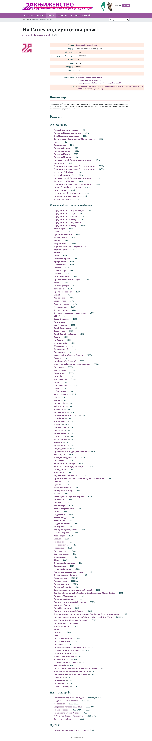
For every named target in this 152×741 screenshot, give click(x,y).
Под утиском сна (62, 523)
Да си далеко (60, 469)
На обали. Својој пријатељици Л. (70, 466)
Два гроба (58, 430)
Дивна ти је (59, 403)
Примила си (60, 322)
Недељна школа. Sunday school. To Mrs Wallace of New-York (83, 617)
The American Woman (64, 181)
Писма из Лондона (63, 638)
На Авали (58, 340)
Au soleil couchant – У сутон (67, 187)
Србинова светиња (63, 234)
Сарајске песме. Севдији (65, 219)
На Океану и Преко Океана (66, 712)
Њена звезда (60, 270)
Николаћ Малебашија (64, 463)
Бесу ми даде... (61, 243)
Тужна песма (60, 445)
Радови (51, 15)
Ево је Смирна (60, 439)
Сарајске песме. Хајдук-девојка (69, 210)
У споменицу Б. (61, 349)
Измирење (59, 547)
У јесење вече (60, 346)
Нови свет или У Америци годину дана (72, 160)
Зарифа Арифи (61, 249)
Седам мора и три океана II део (69, 697)
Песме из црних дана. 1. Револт (69, 611)
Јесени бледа (60, 517)
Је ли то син (59, 297)
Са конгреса (59, 683)
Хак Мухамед (60, 325)
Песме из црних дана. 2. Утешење (70, 602)
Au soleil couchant (63, 718)
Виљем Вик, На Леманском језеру (70, 730)
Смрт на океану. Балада (65, 575)
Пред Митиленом (62, 608)
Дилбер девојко (61, 285)
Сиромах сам (60, 427)
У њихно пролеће (62, 487)
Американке (60, 566)
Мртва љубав (60, 421)
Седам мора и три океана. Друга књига (72, 184)
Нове (56, 142)
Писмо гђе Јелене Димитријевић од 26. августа (77, 668)
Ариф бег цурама (62, 328)
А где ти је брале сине (64, 563)
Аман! (56, 382)
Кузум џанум (60, 370)
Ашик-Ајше (59, 373)
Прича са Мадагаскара (65, 596)
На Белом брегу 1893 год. (66, 415)
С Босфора (59, 418)
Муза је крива (60, 306)
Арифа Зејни (60, 261)
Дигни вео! (59, 367)
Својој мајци (60, 300)
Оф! (55, 397)
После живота (61, 544)
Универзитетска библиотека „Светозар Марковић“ (99, 83)
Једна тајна (59, 535)
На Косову (59, 499)
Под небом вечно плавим (66, 700)
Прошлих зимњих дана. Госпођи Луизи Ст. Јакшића (79, 478)
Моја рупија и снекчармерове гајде (71, 671)
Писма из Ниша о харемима (67, 133)
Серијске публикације (81, 15)
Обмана (57, 538)
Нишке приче (60, 190)
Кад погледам (60, 379)
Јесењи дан (59, 454)
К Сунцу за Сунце (62, 199)
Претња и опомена (63, 291)
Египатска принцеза (64, 656)
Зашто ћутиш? (61, 394)
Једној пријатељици (64, 508)
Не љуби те (59, 376)
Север (56, 388)
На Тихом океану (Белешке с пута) (70, 647)
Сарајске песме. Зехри (64, 213)
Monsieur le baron (62, 569)
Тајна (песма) (60, 433)
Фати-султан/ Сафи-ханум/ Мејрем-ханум (74, 139)
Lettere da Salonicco (63, 172)
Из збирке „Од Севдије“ (65, 361)
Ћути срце (59, 472)
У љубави (58, 409)
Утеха (56, 629)
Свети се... (58, 231)
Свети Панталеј (61, 319)
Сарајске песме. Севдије (65, 225)
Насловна (28, 15)
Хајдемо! (58, 442)
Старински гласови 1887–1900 (68, 706)
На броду (58, 632)
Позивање (58, 644)
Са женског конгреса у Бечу (67, 650)
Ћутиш (57, 424)
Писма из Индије (62, 154)
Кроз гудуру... (60, 550)
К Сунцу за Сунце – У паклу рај (68, 715)
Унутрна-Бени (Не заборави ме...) (70, 246)
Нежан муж (59, 228)
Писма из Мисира (62, 157)
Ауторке (40, 15)
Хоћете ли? (59, 406)
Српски (125, 6)
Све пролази (60, 436)
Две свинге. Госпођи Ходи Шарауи (70, 674)
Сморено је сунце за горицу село (70, 313)
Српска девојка (61, 385)
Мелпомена (59, 703)
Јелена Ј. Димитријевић (36, 35)
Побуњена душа (62, 532)
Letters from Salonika (64, 175)
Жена (56, 560)
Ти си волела (60, 412)
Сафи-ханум (60, 391)
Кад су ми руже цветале (65, 529)
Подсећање (59, 514)
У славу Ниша (60, 237)
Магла (57, 493)
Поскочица (59, 352)
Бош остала (59, 331)
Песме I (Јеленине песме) (66, 130)
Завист (57, 240)
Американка (60, 145)
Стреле (57, 358)
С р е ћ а (57, 484)
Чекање (57, 481)
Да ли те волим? (61, 276)
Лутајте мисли (61, 310)
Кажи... (57, 282)
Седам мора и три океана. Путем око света (74, 166)
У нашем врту (60, 578)
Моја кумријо (60, 343)
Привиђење (59, 680)
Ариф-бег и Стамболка (65, 334)
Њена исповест (61, 557)
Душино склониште (64, 653)
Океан (57, 635)
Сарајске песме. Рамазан (65, 216)
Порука (57, 273)
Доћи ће (58, 294)
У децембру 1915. (62, 659)
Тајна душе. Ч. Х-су (63, 490)
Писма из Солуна (62, 148)
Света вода (59, 677)
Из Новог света (61, 709)
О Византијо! (60, 264)
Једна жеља (59, 520)
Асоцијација (60, 665)
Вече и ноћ (59, 288)
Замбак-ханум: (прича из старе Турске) (73, 590)
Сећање (57, 267)
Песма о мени (60, 581)
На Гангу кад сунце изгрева (67, 623)
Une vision (59, 163)
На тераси (59, 541)
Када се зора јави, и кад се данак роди (72, 364)
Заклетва (58, 252)
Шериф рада (60, 448)
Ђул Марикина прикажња (66, 136)
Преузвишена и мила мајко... (68, 279)
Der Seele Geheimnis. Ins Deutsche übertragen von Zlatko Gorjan (84, 593)
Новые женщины (62, 151)
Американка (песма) (64, 599)
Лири (56, 255)
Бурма (57, 400)
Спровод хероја (61, 553)
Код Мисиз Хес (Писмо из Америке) (71, 620)
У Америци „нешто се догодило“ (70, 572)
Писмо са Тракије (62, 587)
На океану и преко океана (66, 196)
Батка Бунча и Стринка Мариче (69, 496)
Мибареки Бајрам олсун (65, 457)
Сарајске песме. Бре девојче (67, 222)
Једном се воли (61, 303)
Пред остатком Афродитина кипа (70, 451)
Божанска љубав (62, 258)
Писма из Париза (62, 641)
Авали (57, 337)
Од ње (57, 511)
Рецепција (62, 15)
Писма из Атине (61, 584)
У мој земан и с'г (62, 626)
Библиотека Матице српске (89, 80)
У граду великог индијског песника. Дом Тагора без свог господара (86, 614)
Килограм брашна (63, 605)
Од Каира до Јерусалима (66, 662)
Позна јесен (59, 460)
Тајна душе (59, 526)
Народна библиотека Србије (90, 77)
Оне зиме (58, 502)
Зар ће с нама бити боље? (66, 475)
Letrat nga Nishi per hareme (67, 193)
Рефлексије (59, 505)
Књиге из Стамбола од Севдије (68, 355)
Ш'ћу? (57, 316)
